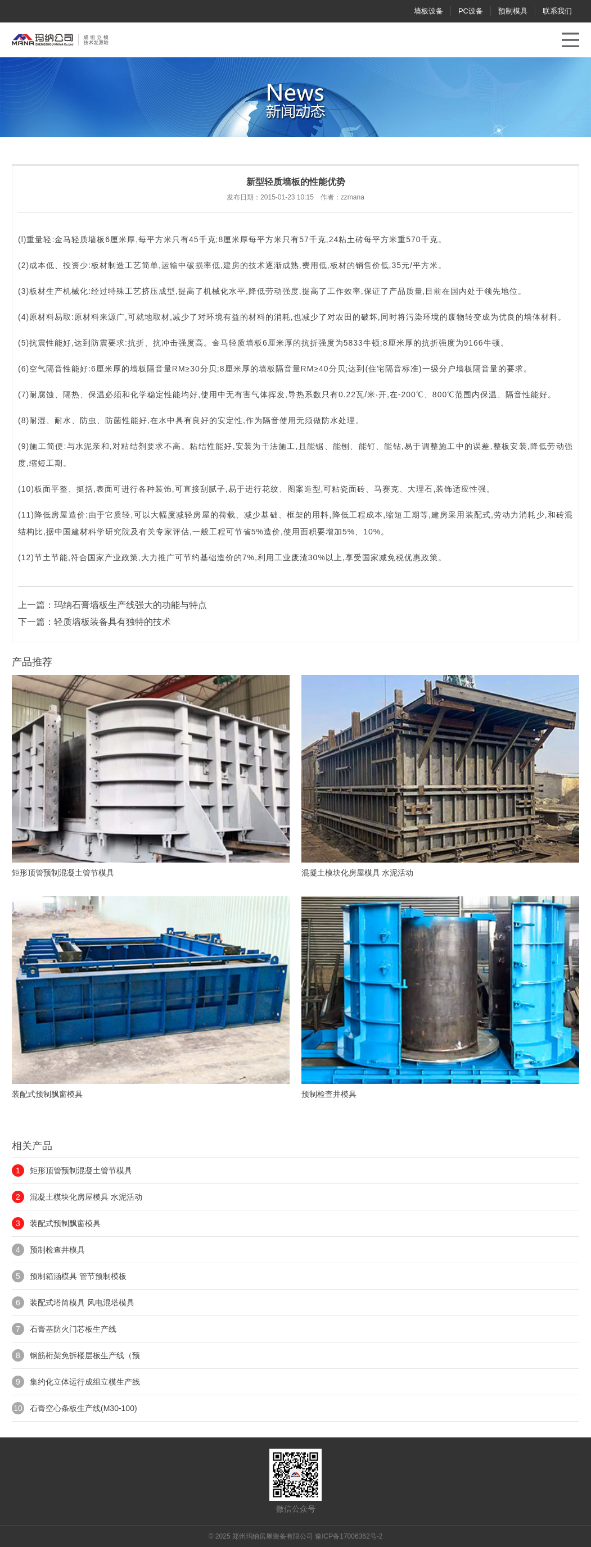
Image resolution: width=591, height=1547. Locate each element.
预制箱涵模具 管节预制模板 (78, 1276)
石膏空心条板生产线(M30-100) (83, 1408)
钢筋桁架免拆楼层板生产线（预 (85, 1355)
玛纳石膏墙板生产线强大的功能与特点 (130, 605)
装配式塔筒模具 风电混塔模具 (82, 1302)
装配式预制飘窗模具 (65, 1223)
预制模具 (512, 11)
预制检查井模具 (57, 1249)
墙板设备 (428, 11)
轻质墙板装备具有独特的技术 (112, 622)
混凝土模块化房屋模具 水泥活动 (86, 1196)
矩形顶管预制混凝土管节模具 (81, 1170)
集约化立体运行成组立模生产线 (85, 1381)
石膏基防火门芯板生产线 (73, 1328)
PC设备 (470, 11)
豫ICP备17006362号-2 (348, 1536)
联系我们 (557, 11)
